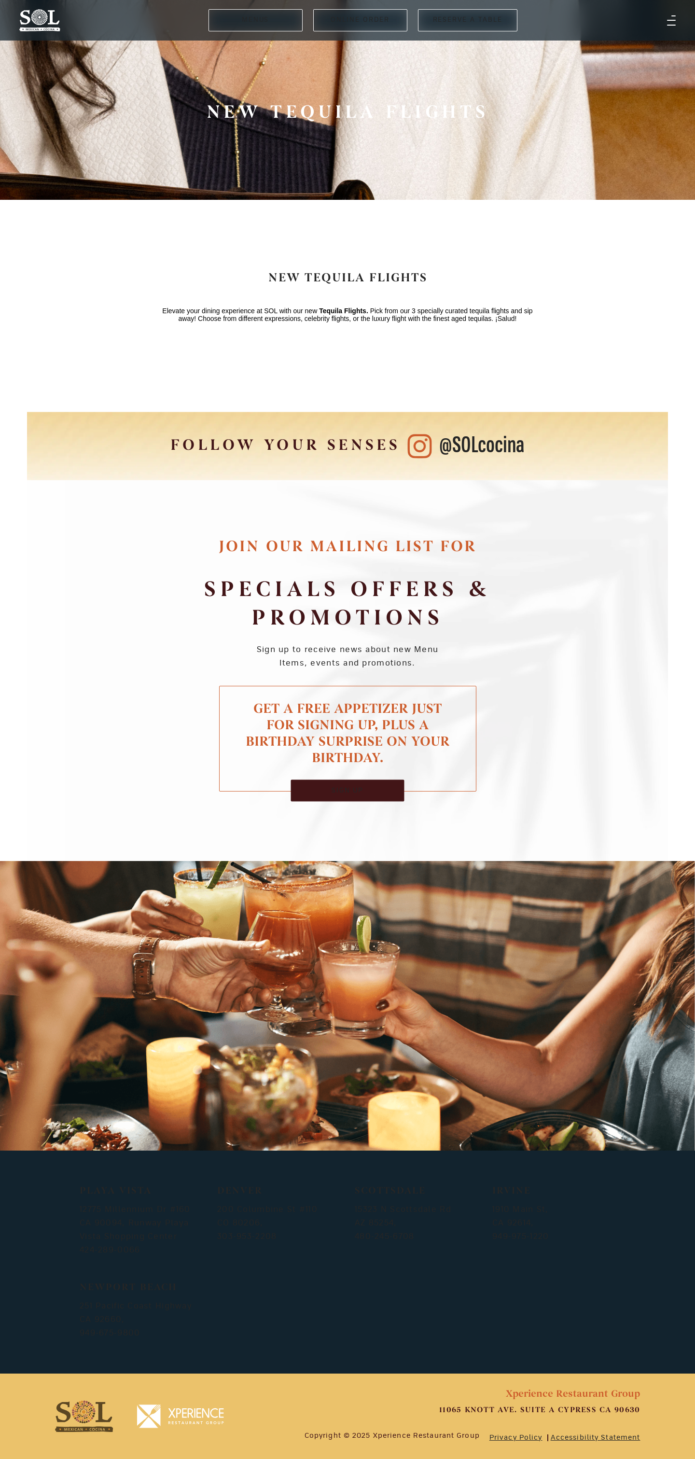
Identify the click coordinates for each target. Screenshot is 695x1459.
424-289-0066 (110, 1250)
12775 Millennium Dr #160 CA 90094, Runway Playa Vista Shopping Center (135, 1223)
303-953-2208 (247, 1236)
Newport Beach (128, 1287)
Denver (240, 1191)
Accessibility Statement (595, 1437)
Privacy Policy (515, 1437)
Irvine (511, 1191)
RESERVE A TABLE (467, 20)
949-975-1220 (520, 1236)
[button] (671, 20)
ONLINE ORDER (360, 20)
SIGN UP (348, 790)
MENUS (255, 20)
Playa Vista (116, 1191)
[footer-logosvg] (84, 1416)
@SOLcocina (482, 446)
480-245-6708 (384, 1236)
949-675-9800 (110, 1333)
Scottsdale (390, 1191)
